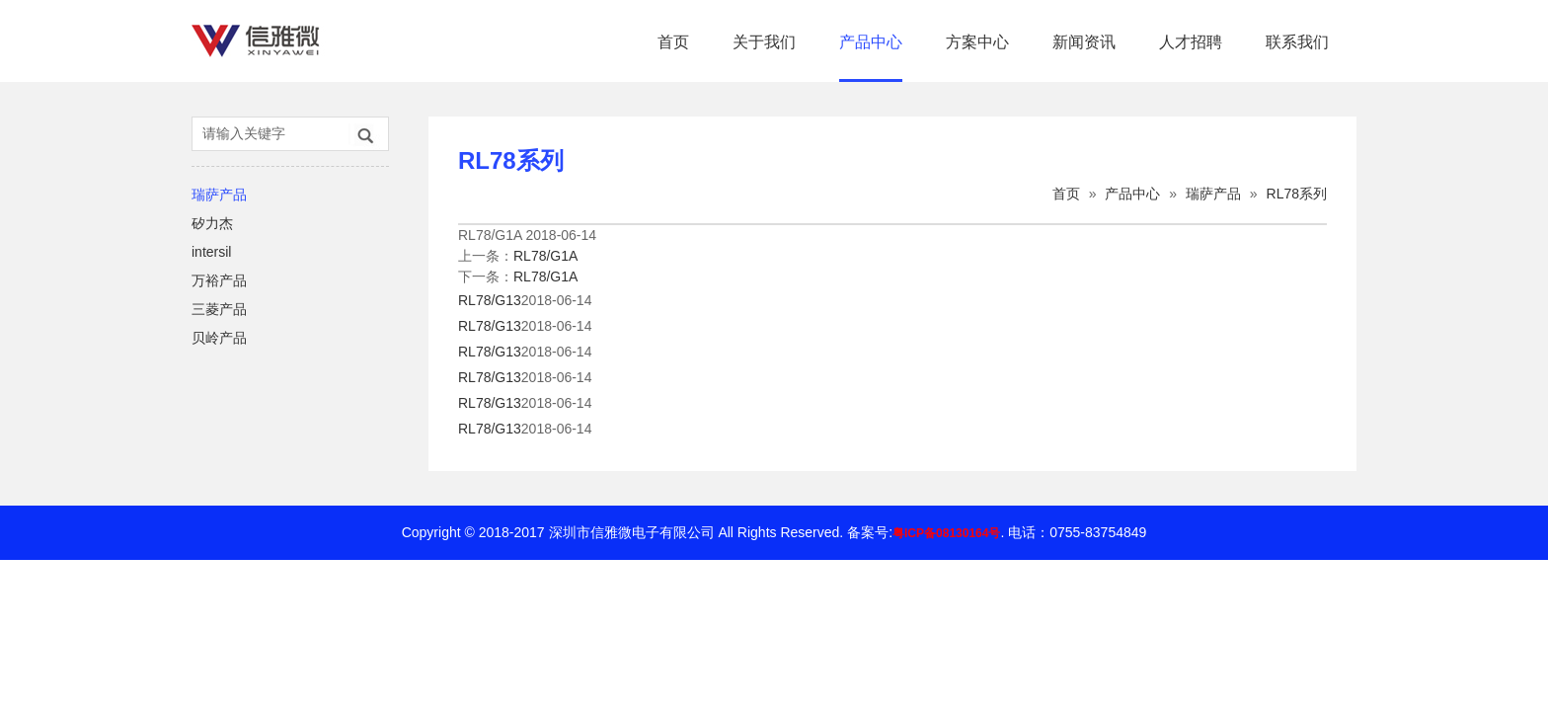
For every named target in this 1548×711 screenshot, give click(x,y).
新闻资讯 (1084, 42)
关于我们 (764, 42)
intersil (211, 252)
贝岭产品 (219, 338)
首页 (673, 42)
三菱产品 (219, 309)
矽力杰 (212, 223)
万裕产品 (219, 280)
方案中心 (977, 42)
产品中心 (870, 42)
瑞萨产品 (219, 194)
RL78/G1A (545, 256)
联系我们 (1297, 42)
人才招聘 (1190, 42)
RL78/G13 (489, 300)
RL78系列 (1297, 193)
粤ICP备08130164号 (946, 533)
